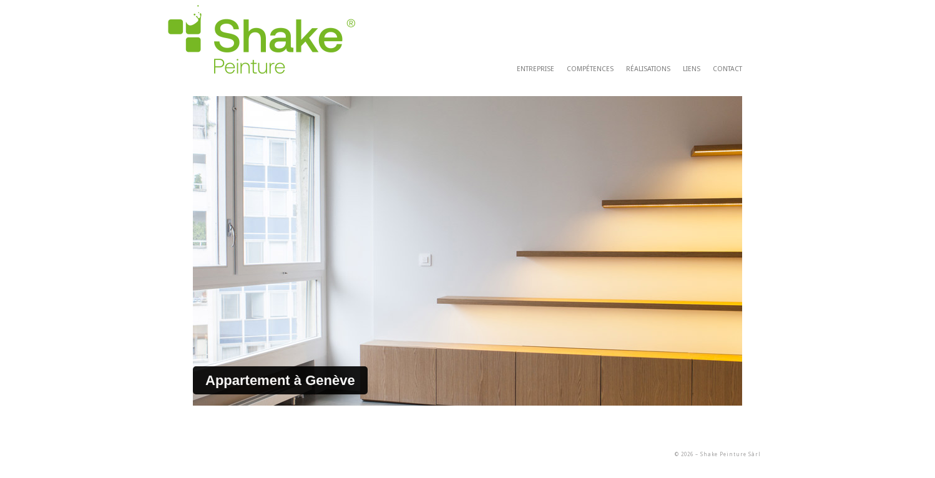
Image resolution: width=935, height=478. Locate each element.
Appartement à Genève (280, 380)
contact (727, 69)
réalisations (648, 69)
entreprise (535, 69)
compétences (590, 69)
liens (691, 69)
